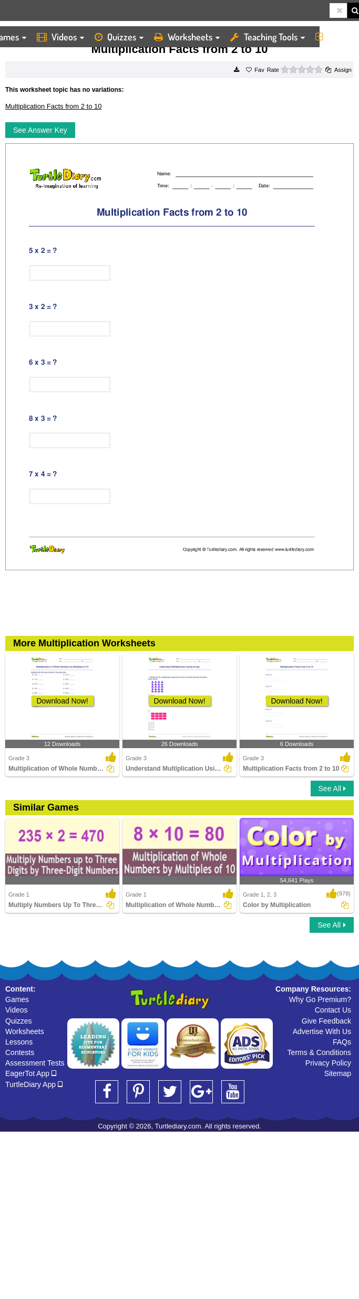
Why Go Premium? (320, 999)
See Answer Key (40, 130)
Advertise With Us (322, 1031)
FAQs (342, 1042)
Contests (19, 1052)
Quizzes (119, 36)
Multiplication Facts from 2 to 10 (53, 106)
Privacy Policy (328, 1063)
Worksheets (187, 36)
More (334, 36)
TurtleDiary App (34, 1084)
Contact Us (333, 1010)
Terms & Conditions (319, 1052)
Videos (60, 36)
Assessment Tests (35, 1063)
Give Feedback (326, 1021)
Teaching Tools (267, 36)
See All (332, 788)
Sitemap (337, 1073)
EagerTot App (30, 1073)
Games (17, 999)
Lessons (19, 1042)
